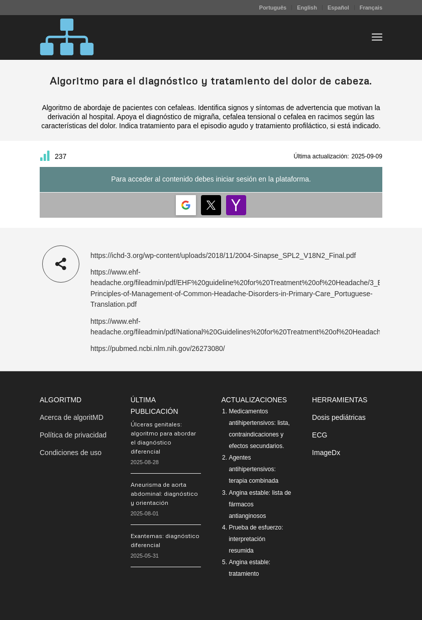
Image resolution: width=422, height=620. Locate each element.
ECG (319, 435)
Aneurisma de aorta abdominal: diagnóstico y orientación (164, 493)
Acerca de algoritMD (71, 417)
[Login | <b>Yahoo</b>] (236, 205)
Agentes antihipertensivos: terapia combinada (253, 469)
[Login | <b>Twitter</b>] (211, 205)
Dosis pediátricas (339, 417)
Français (371, 8)
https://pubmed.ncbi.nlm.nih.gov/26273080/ (157, 348)
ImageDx (326, 453)
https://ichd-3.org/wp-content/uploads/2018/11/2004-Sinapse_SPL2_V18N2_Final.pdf (223, 255)
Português (272, 8)
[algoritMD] (67, 37)
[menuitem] (273, 7)
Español (338, 8)
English (307, 8)
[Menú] (377, 37)
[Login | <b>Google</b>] (186, 205)
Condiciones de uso (70, 453)
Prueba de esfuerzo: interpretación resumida (256, 539)
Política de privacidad (73, 435)
